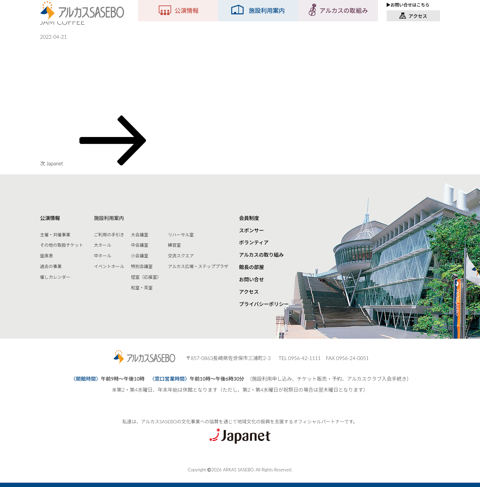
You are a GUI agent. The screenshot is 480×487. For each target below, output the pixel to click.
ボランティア (254, 242)
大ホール (102, 245)
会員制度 (249, 218)
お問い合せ (251, 279)
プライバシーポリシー (264, 304)
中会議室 (139, 245)
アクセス (249, 292)
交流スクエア (181, 255)
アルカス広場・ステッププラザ (198, 266)
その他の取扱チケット (61, 245)
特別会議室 (142, 266)
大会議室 (139, 234)
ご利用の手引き (109, 234)
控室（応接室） (146, 277)
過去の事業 (51, 266)
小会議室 (139, 255)
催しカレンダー (55, 277)
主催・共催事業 (55, 234)
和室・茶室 (142, 287)
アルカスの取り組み (261, 255)
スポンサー (251, 230)
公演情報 (50, 218)
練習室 (174, 245)
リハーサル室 (181, 234)
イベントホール (109, 266)
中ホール (102, 255)
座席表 (46, 255)
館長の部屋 (251, 267)
